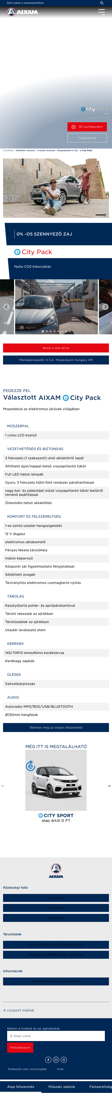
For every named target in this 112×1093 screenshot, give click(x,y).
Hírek (60, 1069)
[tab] (43, 331)
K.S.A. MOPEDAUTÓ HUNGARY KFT (56, 945)
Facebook (56, 908)
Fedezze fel (87, 138)
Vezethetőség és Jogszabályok (56, 981)
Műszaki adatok (61, 1087)
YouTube (56, 898)
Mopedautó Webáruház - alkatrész (56, 955)
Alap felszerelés (20, 1087)
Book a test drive (56, 348)
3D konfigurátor (87, 127)
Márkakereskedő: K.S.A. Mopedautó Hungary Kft (56, 360)
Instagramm (56, 918)
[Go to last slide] (6, 307)
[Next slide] (105, 307)
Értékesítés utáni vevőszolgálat (27, 1069)
